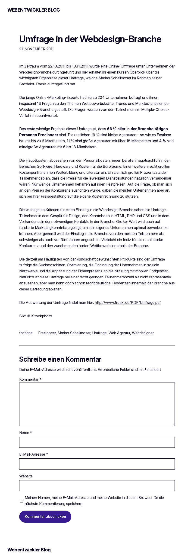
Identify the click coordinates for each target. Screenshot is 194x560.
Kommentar (30, 379)
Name (25, 432)
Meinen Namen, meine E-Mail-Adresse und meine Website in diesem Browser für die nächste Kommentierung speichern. (94, 500)
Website (26, 476)
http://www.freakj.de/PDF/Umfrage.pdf (128, 302)
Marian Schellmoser (74, 333)
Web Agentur (119, 333)
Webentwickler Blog (33, 10)
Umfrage (99, 333)
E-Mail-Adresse (33, 454)
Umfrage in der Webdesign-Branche (90, 39)
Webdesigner (143, 333)
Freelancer (47, 333)
